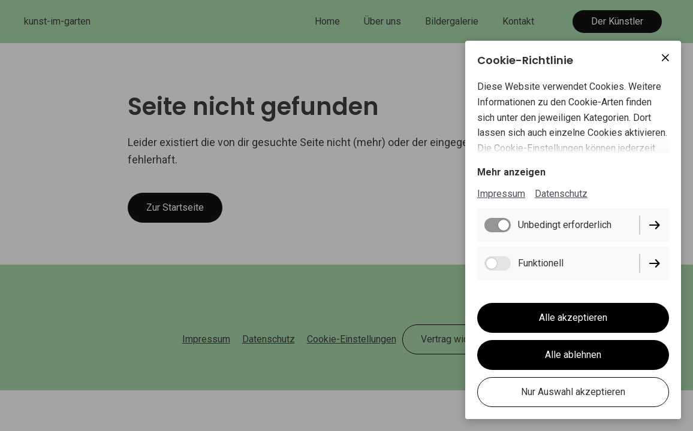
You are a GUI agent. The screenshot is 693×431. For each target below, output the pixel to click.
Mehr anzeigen (511, 172)
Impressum (501, 193)
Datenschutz (561, 193)
